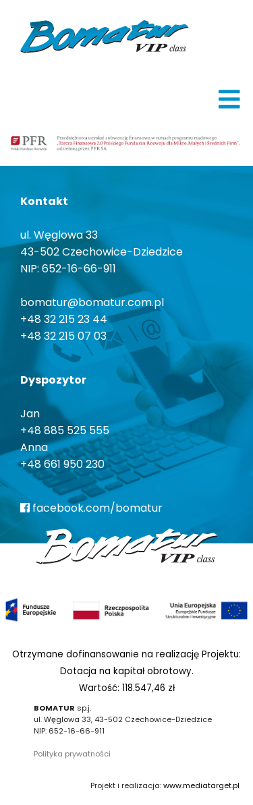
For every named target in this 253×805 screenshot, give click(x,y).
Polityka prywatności (72, 753)
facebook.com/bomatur (91, 508)
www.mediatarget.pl (201, 785)
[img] (229, 99)
